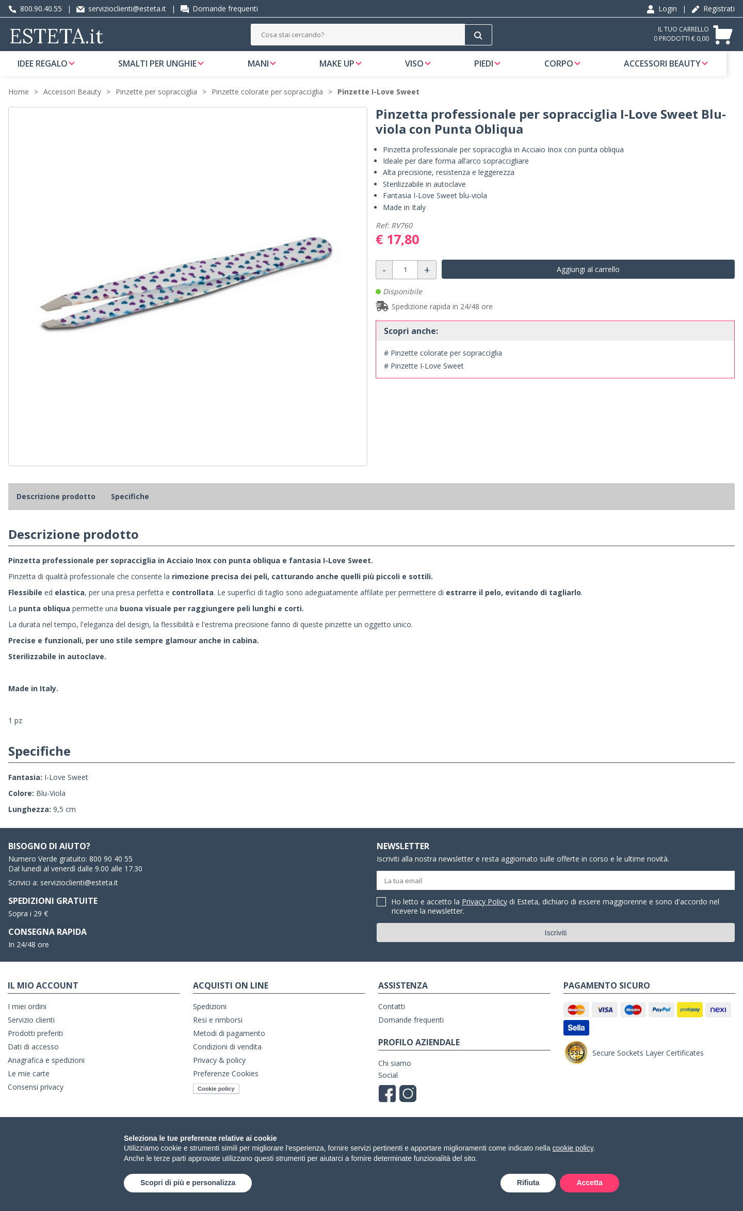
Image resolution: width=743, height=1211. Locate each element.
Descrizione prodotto (56, 509)
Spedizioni (210, 1019)
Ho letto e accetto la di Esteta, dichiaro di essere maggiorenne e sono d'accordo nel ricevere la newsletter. (555, 919)
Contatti (391, 1019)
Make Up (343, 69)
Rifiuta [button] (528, 1182)
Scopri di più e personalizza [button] (187, 1182)
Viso (423, 69)
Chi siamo (394, 1075)
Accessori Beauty (677, 69)
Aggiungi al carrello (588, 281)
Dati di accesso (33, 1059)
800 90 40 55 (111, 871)
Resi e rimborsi (218, 1032)
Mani (262, 69)
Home (18, 104)
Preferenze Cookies (226, 1086)
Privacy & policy (219, 1072)
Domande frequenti (219, 8)
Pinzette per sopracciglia (156, 104)
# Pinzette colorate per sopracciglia (443, 365)
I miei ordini (27, 1019)
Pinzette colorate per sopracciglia (267, 104)
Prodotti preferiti (35, 1045)
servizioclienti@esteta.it (121, 8)
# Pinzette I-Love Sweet (424, 378)
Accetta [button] (589, 1182)
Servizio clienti (31, 1032)
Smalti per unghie (159, 69)
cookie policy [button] (573, 1148)
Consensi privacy (35, 1099)
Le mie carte (29, 1086)
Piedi (494, 69)
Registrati (713, 8)
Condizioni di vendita (227, 1059)
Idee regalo (43, 69)
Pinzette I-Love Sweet (378, 104)
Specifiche (130, 509)
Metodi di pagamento (229, 1045)
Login (662, 8)
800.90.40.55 (35, 8)
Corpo (571, 69)
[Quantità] (405, 282)
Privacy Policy (484, 914)
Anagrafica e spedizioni (46, 1072)
